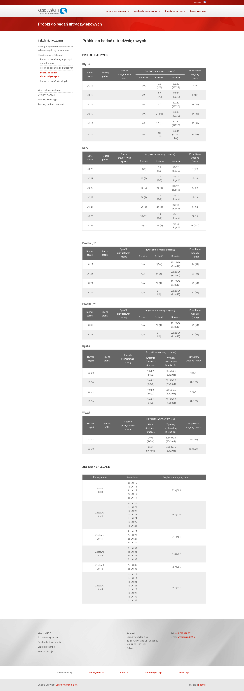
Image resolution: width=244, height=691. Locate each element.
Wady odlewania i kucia (49, 90)
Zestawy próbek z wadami (51, 104)
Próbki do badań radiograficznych (56, 68)
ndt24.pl (124, 672)
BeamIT (202, 685)
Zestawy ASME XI (46, 95)
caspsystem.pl (96, 672)
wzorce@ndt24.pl (186, 637)
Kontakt (197, 3)
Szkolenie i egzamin (116, 11)
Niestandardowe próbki (145, 11)
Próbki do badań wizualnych (54, 81)
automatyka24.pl (153, 672)
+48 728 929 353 (183, 633)
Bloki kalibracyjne (173, 11)
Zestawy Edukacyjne (48, 99)
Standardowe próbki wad (50, 55)
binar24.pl (184, 672)
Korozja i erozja (198, 11)
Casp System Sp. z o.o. (67, 685)
